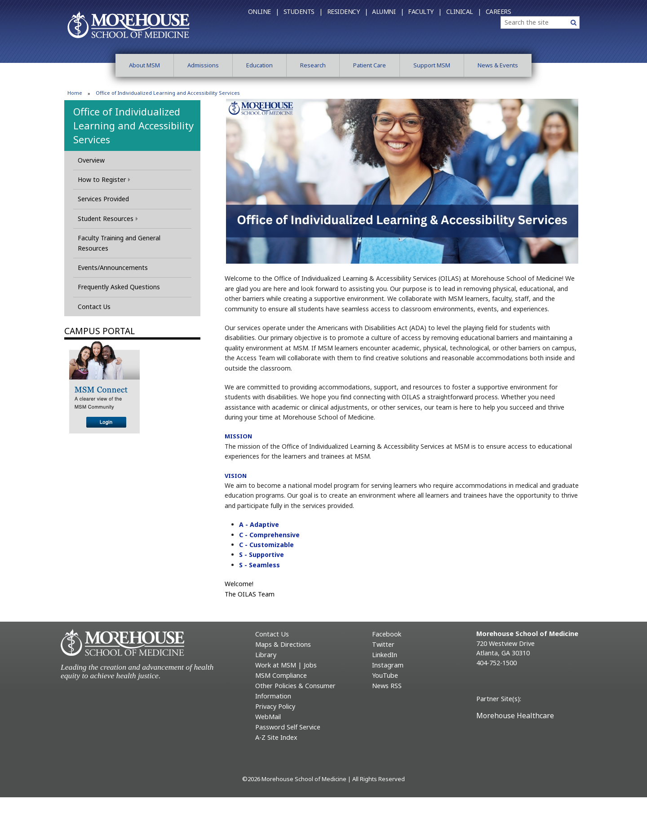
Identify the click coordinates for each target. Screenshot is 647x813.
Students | (303, 11)
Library (265, 654)
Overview (91, 160)
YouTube (385, 675)
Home (74, 92)
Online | (263, 11)
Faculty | (425, 11)
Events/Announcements (113, 267)
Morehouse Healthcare (515, 715)
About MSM (144, 65)
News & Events (498, 65)
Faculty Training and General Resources (119, 243)
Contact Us (94, 306)
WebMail (268, 716)
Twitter (383, 644)
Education (259, 65)
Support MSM (431, 65)
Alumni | (387, 11)
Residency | (347, 11)
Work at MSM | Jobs (286, 665)
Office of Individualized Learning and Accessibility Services (133, 125)
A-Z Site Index (276, 737)
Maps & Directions (283, 644)
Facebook (386, 634)
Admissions (203, 65)
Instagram (387, 665)
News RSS (387, 685)
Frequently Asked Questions (119, 287)
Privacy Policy (275, 706)
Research (313, 65)
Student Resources (108, 218)
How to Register (104, 179)
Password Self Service (287, 727)
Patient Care (369, 65)
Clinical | (463, 11)
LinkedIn (384, 654)
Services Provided (103, 198)
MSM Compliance (281, 675)
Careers (498, 11)
